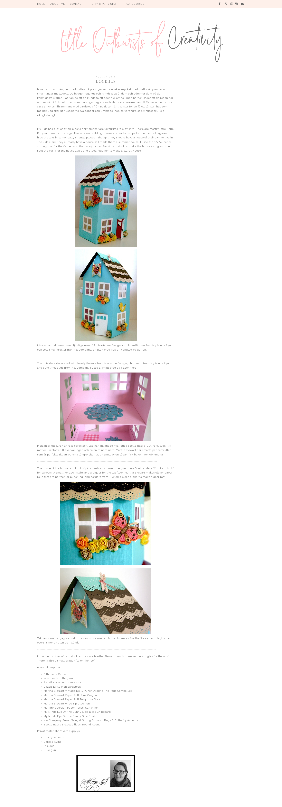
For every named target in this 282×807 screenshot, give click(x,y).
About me (57, 3)
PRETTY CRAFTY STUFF (103, 3)
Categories (136, 3)
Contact (76, 3)
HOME (41, 3)
